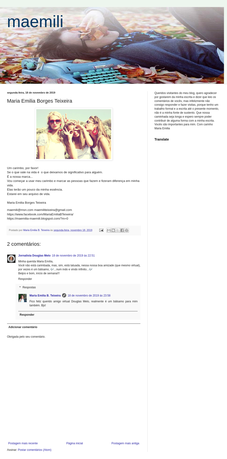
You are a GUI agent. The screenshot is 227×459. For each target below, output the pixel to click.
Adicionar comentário (22, 327)
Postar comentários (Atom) (34, 450)
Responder (25, 279)
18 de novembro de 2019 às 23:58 (89, 295)
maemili (35, 21)
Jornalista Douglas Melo (34, 255)
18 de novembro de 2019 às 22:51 (73, 255)
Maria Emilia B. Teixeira (45, 295)
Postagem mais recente (23, 443)
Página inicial (74, 443)
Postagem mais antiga (125, 443)
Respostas (29, 287)
